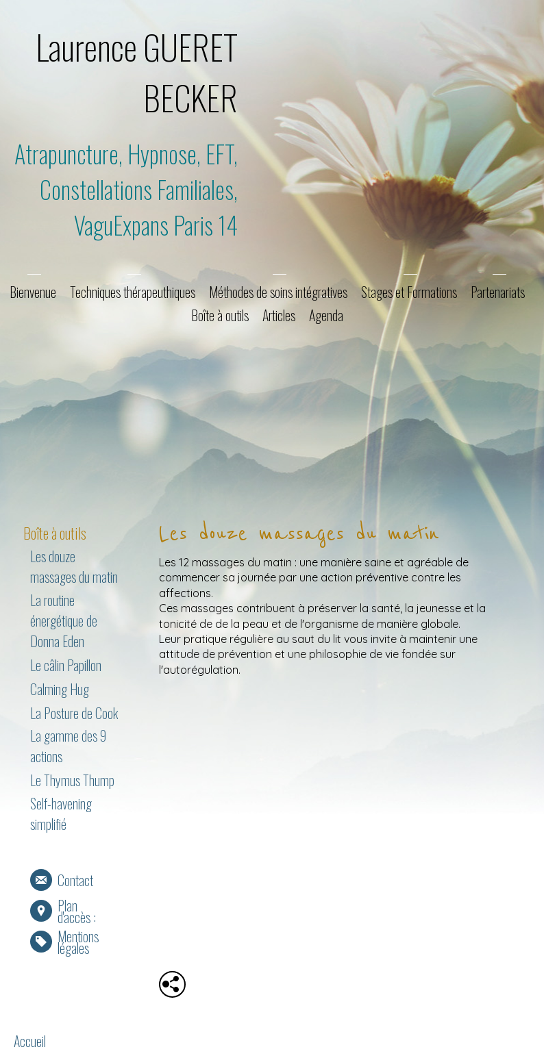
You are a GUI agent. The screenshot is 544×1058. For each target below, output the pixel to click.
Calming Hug (59, 689)
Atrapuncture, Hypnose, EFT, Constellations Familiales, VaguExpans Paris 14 (126, 189)
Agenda (326, 315)
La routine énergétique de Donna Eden (63, 620)
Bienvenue (33, 291)
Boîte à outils (220, 315)
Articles (278, 315)
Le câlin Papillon (65, 665)
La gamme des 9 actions (68, 745)
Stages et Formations (409, 291)
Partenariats (498, 291)
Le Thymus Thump (72, 780)
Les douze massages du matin (74, 566)
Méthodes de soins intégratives (278, 291)
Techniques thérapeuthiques (132, 291)
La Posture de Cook (74, 713)
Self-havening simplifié (61, 813)
